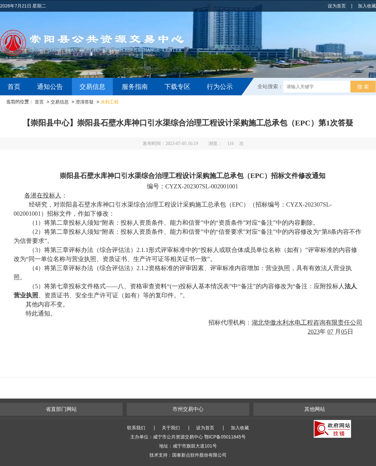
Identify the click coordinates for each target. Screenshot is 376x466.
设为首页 (337, 5)
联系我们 (136, 427)
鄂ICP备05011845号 (225, 436)
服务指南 (135, 86)
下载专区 (177, 86)
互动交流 (22, 104)
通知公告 (50, 86)
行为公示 (220, 86)
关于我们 (171, 427)
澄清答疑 (85, 101)
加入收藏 (367, 5)
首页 (13, 86)
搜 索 (363, 87)
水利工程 (109, 101)
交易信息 (92, 86)
